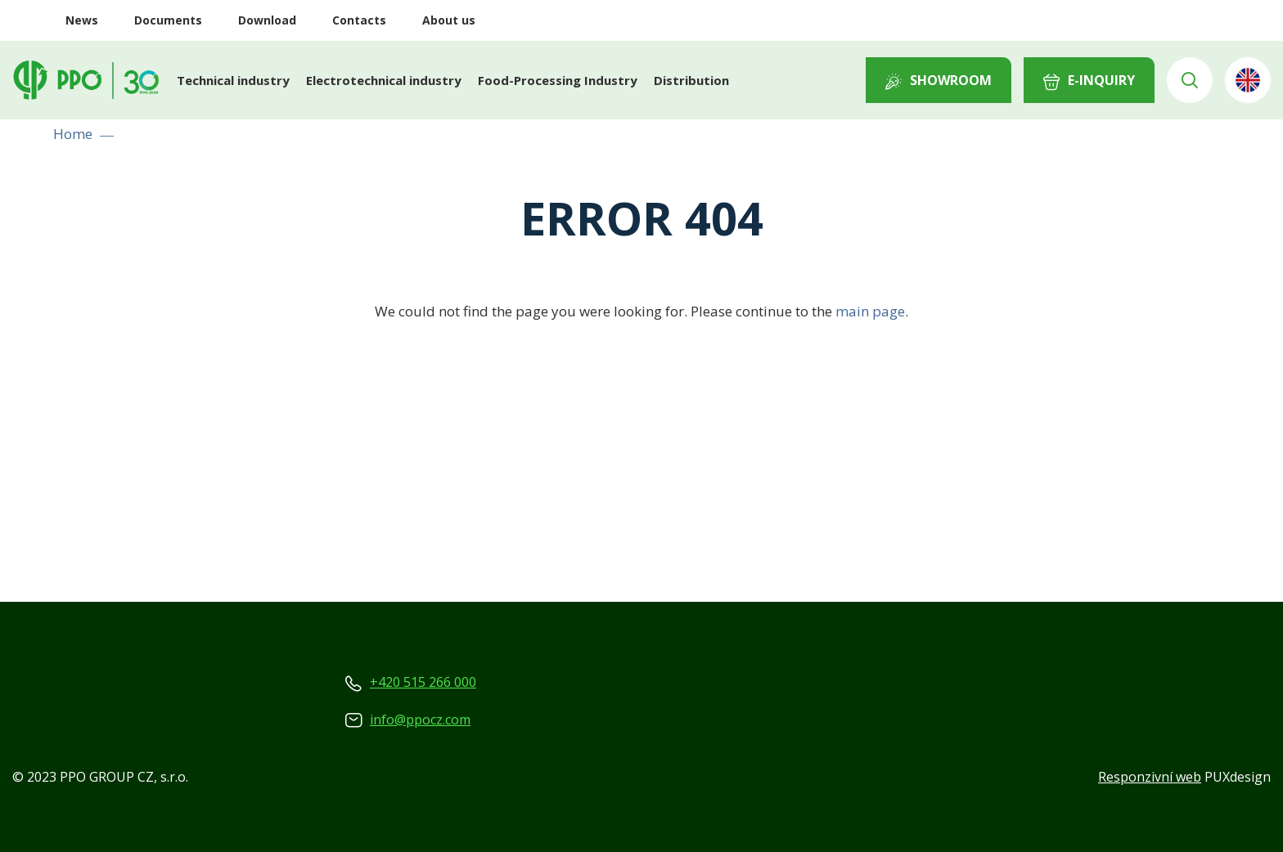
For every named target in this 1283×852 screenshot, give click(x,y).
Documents (168, 20)
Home (72, 133)
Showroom (951, 80)
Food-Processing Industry (557, 80)
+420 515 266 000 (423, 682)
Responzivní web (1149, 777)
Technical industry (233, 80)
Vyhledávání (1190, 80)
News (81, 20)
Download (267, 20)
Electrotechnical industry (383, 80)
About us (448, 20)
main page (870, 311)
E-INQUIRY (1101, 80)
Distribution (691, 80)
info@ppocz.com (420, 720)
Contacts (359, 20)
